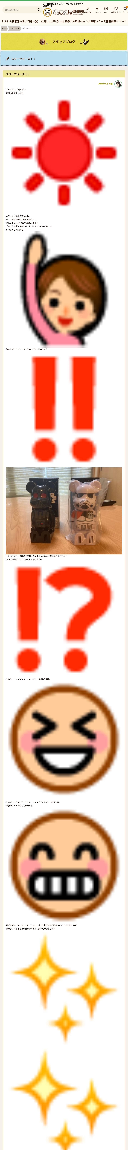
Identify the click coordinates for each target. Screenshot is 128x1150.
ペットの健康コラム (91, 21)
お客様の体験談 (71, 21)
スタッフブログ (14, 29)
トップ (4, 29)
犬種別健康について (114, 21)
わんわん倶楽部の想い (14, 21)
